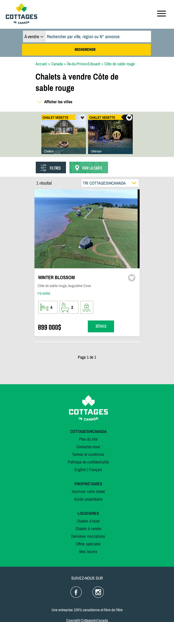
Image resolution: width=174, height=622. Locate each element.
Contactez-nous (88, 447)
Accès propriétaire (88, 499)
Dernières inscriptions (88, 536)
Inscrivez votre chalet (88, 491)
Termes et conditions (88, 454)
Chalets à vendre (88, 528)
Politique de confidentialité (88, 462)
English (80, 469)
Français (95, 469)
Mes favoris (88, 551)
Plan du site (88, 439)
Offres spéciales (88, 544)
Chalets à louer (88, 521)
